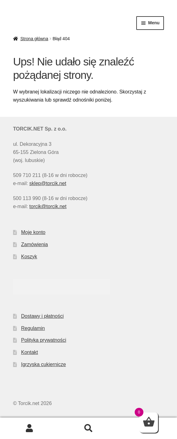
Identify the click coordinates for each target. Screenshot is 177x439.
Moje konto (33, 232)
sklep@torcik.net (47, 183)
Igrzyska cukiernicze (43, 364)
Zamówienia (34, 244)
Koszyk (29, 256)
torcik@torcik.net (47, 206)
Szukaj (88, 428)
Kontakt (29, 352)
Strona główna (34, 38)
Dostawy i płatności (42, 316)
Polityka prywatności (43, 340)
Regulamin (33, 328)
